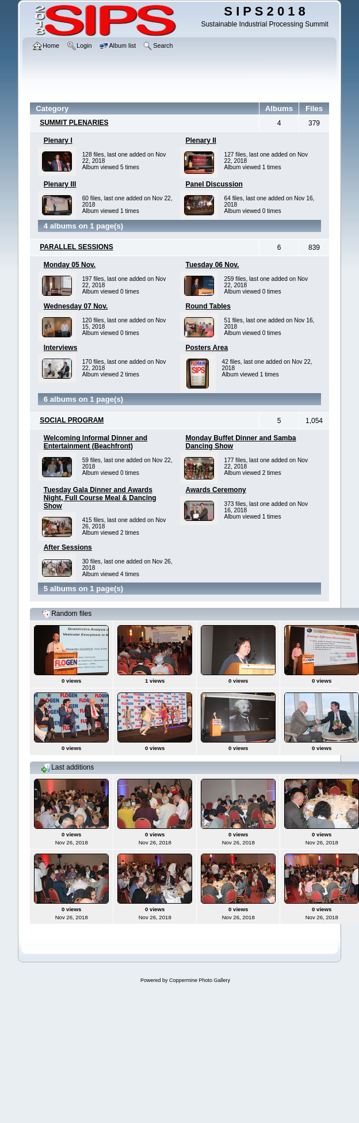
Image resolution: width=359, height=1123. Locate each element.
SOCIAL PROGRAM (72, 420)
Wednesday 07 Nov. (76, 306)
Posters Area (207, 348)
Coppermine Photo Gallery (199, 980)
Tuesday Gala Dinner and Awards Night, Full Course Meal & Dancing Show (100, 498)
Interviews (61, 348)
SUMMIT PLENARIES (74, 123)
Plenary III (60, 184)
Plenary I (58, 140)
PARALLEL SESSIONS (76, 247)
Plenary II (201, 140)
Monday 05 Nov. (70, 265)
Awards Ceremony (216, 490)
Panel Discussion (214, 184)
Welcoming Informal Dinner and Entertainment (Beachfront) (95, 442)
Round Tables (208, 306)
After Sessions (68, 547)
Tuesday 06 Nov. (212, 265)
